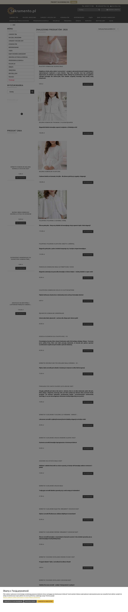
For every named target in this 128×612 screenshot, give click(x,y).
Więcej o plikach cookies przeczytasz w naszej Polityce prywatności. (21, 597)
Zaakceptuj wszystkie (45, 601)
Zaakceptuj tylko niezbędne (13, 601)
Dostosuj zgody (30, 601)
